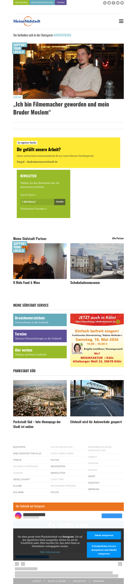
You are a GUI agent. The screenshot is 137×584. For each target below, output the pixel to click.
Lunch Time (27, 195)
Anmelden (60, 202)
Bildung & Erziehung (25, 466)
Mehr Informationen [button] (50, 552)
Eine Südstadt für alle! (27, 453)
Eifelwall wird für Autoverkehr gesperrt (96, 422)
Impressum (98, 581)
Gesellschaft (21, 479)
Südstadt (17, 97)
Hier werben (21, 3)
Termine (61, 3)
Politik (55, 492)
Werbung (93, 489)
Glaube (17, 486)
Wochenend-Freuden (32, 208)
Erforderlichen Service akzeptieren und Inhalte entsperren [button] (104, 550)
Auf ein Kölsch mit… (63, 447)
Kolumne (18, 492)
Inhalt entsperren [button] (104, 535)
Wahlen (92, 470)
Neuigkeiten (58, 466)
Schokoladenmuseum (85, 283)
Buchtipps (19, 447)
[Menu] (121, 21)
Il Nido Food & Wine (26, 283)
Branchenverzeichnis (42, 3)
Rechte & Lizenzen (57, 581)
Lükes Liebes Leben (62, 453)
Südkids (18, 473)
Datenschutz (79, 581)
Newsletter (58, 473)
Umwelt (92, 457)
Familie (17, 460)
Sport (91, 476)
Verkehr (93, 463)
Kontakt (37, 581)
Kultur (55, 460)
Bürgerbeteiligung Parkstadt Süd (100, 449)
